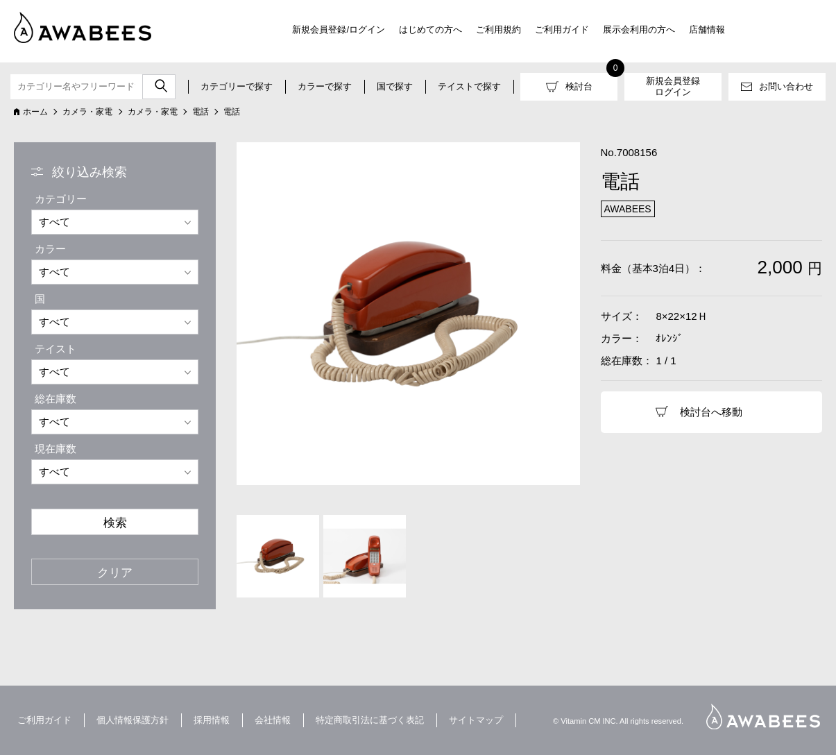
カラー (50, 249)
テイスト (55, 349)
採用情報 (212, 720)
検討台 (578, 86)
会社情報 (273, 720)
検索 (115, 522)
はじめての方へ (430, 29)
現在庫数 (55, 449)
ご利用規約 (498, 29)
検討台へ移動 (711, 412)
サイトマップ (476, 720)
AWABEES (763, 716)
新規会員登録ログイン (673, 86)
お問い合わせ (786, 86)
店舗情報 (707, 29)
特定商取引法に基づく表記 (370, 720)
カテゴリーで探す (237, 86)
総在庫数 (55, 399)
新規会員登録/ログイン (338, 29)
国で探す (395, 86)
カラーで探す (325, 86)
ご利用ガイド (562, 29)
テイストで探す (469, 86)
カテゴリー (61, 199)
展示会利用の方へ (639, 29)
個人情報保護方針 (132, 720)
